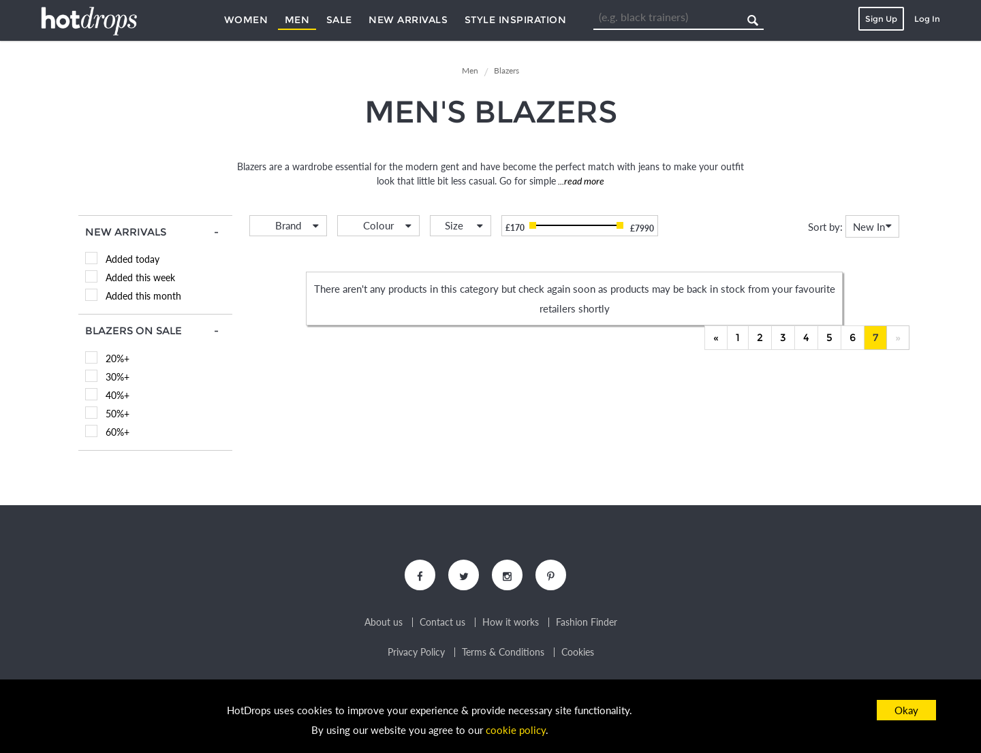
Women (246, 20)
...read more (580, 181)
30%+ (117, 377)
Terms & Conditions (503, 652)
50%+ (117, 413)
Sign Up (881, 19)
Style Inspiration (516, 20)
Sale (339, 20)
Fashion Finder (586, 622)
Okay (906, 710)
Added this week (140, 277)
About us (383, 622)
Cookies (577, 652)
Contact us (442, 622)
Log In (927, 19)
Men (297, 20)
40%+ (117, 395)
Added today (132, 259)
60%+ (117, 432)
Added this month (143, 296)
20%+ (117, 358)
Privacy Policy (416, 652)
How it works (510, 622)
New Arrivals (408, 20)
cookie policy (516, 730)
